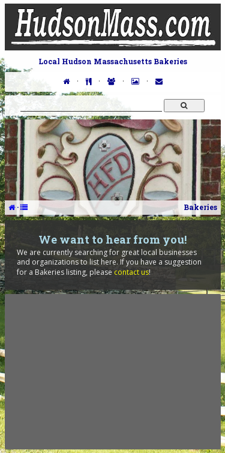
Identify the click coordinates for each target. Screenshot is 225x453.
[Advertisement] (113, 371)
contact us (131, 272)
